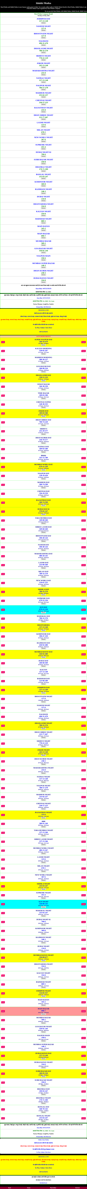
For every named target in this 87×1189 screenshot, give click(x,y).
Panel (83, 342)
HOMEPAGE (43, 1183)
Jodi (3, 342)
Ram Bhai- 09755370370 (43, 298)
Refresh (43, 22)
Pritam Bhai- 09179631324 (43, 307)
